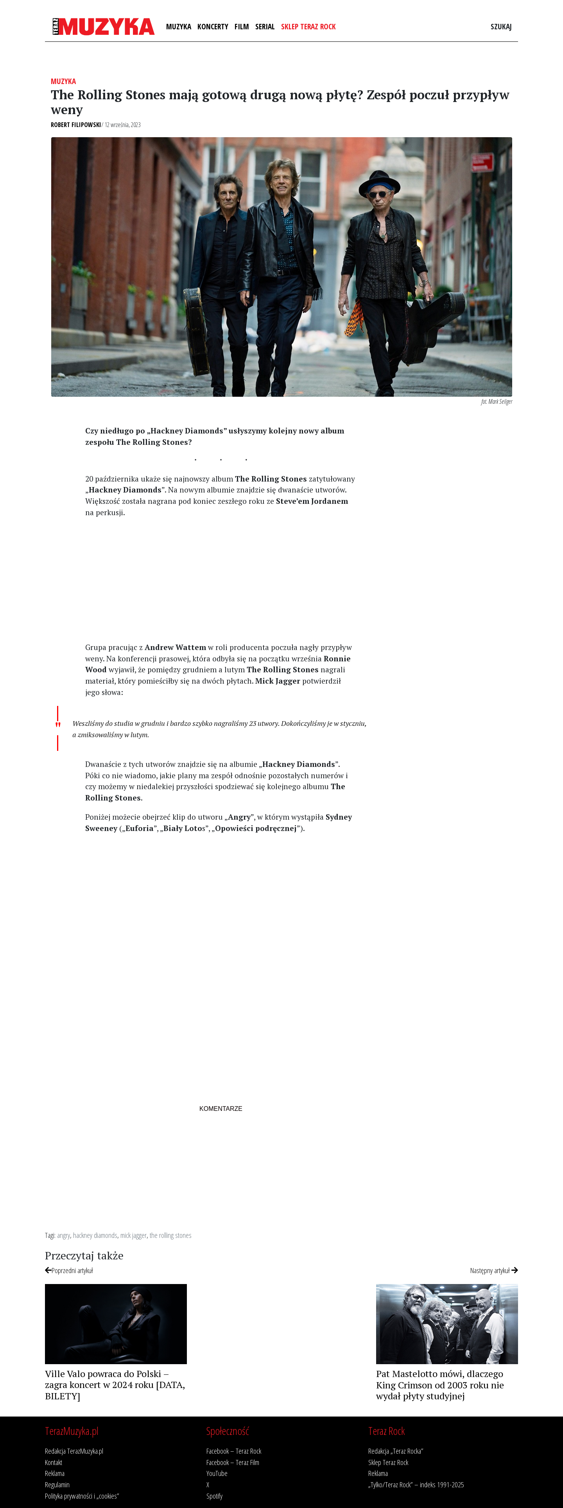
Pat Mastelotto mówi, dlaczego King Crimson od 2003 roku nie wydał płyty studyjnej (440, 1384)
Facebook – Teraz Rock (233, 1450)
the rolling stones (171, 1235)
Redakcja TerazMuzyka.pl (74, 1450)
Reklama (55, 1473)
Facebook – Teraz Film (232, 1462)
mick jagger (133, 1235)
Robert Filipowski (76, 124)
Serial (265, 26)
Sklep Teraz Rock (308, 26)
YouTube (217, 1473)
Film (242, 26)
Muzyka (178, 26)
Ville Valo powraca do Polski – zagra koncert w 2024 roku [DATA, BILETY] (115, 1384)
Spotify (214, 1495)
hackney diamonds (95, 1235)
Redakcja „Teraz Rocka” (395, 1450)
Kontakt (53, 1462)
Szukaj (501, 26)
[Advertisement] (220, 579)
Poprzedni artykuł (69, 1270)
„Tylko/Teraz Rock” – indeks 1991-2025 (416, 1484)
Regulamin (57, 1484)
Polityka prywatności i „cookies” (82, 1495)
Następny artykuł (494, 1270)
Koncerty (212, 26)
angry (63, 1235)
